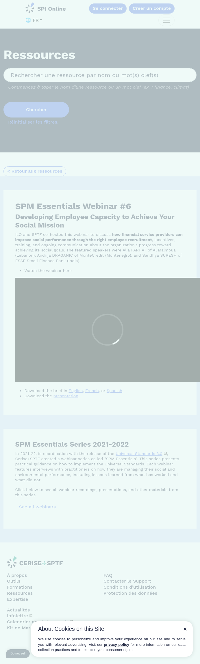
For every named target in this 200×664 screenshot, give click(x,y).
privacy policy (116, 644)
